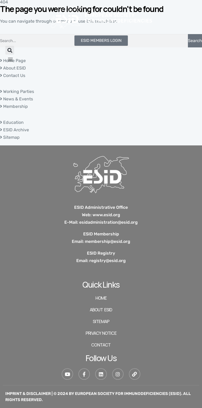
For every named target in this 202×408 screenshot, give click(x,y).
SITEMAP (101, 321)
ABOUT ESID (101, 310)
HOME (101, 298)
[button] (9, 50)
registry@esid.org (107, 260)
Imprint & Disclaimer (28, 393)
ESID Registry (101, 253)
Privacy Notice (101, 333)
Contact (101, 345)
